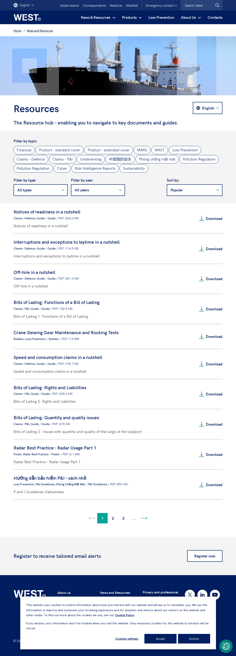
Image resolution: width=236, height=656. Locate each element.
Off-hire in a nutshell (34, 272)
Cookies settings (126, 639)
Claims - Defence (31, 159)
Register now (204, 555)
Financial (24, 149)
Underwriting (90, 159)
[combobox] (201, 5)
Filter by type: (25, 180)
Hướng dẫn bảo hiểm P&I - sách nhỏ (50, 478)
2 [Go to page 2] (113, 518)
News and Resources (115, 592)
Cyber (62, 168)
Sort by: (173, 180)
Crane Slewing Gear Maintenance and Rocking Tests (66, 332)
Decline (194, 639)
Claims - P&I (62, 159)
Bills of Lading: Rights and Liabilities (50, 387)
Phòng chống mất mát (157, 159)
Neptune (116, 5)
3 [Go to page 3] (123, 518)
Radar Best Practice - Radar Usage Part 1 (55, 447)
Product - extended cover (109, 149)
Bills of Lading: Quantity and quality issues (56, 417)
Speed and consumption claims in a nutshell (58, 357)
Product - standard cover (59, 149)
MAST (160, 149)
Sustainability (134, 168)
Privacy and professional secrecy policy (160, 594)
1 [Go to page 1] (102, 518)
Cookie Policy (124, 615)
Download (210, 218)
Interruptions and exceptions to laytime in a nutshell (67, 242)
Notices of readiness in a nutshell (47, 211)
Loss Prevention (161, 17)
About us (64, 592)
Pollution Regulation (199, 159)
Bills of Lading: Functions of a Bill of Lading (57, 302)
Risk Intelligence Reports (95, 168)
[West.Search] (217, 5)
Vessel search (69, 5)
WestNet (132, 5)
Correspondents (94, 5)
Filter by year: (82, 180)
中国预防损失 (120, 159)
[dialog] (118, 623)
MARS (142, 149)
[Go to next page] (144, 518)
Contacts (215, 17)
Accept (160, 639)
